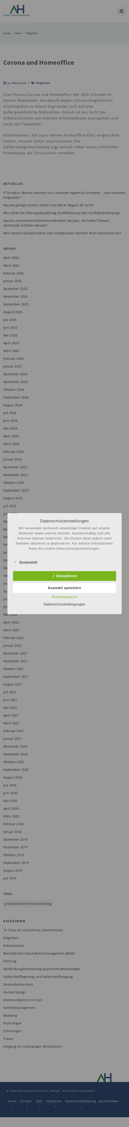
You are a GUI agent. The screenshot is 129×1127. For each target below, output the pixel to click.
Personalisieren (64, 597)
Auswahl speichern (64, 588)
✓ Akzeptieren (64, 576)
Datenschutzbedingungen (64, 604)
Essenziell (25, 561)
